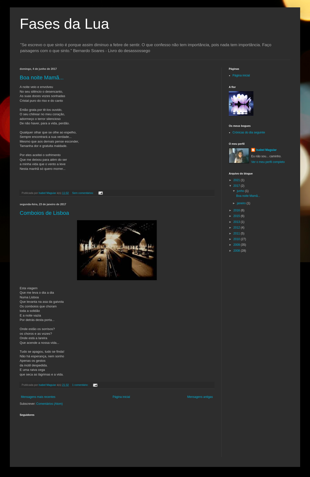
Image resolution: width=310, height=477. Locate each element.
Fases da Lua (64, 23)
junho (241, 191)
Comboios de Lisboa (44, 213)
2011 (237, 233)
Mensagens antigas (200, 397)
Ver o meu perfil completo (268, 162)
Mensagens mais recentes (38, 397)
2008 (237, 250)
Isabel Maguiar (266, 150)
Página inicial (121, 397)
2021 (237, 180)
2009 (237, 244)
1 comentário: (80, 384)
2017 (237, 186)
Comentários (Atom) (49, 403)
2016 (237, 210)
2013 (237, 222)
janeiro (242, 203)
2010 (237, 239)
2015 (237, 216)
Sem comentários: (83, 192)
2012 (237, 227)
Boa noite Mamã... (42, 77)
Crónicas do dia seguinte (248, 132)
